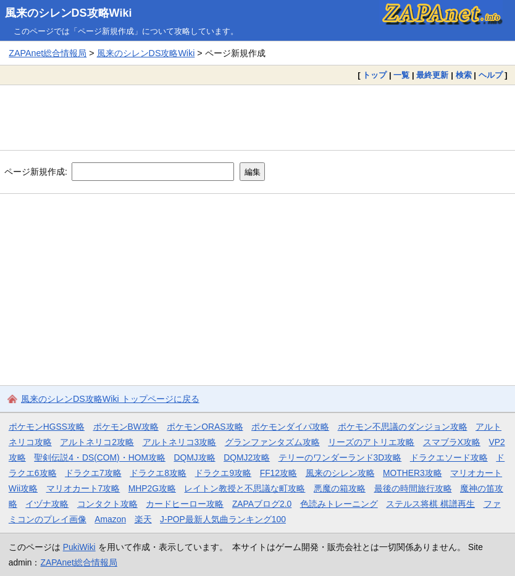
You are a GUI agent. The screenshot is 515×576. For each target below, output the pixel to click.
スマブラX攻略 (451, 442)
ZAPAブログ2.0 (261, 504)
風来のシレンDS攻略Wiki (68, 13)
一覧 (401, 75)
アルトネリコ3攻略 (180, 442)
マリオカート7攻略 (83, 488)
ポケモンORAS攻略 (205, 427)
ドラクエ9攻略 (223, 473)
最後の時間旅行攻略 (413, 488)
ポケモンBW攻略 (126, 427)
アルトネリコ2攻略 (97, 442)
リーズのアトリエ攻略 (371, 442)
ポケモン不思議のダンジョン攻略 (402, 427)
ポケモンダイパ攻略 (290, 427)
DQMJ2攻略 (247, 457)
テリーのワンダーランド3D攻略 (340, 457)
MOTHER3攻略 (412, 473)
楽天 (143, 519)
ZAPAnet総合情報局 (47, 53)
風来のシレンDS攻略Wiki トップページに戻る (110, 399)
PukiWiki (79, 547)
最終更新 (432, 75)
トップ (374, 75)
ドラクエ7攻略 (93, 473)
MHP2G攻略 (152, 488)
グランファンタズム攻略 (272, 442)
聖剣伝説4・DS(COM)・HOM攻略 (99, 457)
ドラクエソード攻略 (449, 457)
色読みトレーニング (339, 504)
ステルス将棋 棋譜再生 (430, 504)
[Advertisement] (257, 117)
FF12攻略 (278, 473)
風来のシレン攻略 (340, 473)
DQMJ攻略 (195, 457)
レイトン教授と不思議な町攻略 (244, 488)
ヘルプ (491, 75)
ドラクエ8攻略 (158, 473)
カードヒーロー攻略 (185, 504)
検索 (464, 75)
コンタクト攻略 (107, 504)
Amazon (110, 519)
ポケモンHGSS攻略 (47, 427)
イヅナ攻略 (47, 504)
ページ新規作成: (35, 172)
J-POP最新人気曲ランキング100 (223, 519)
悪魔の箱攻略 (340, 488)
